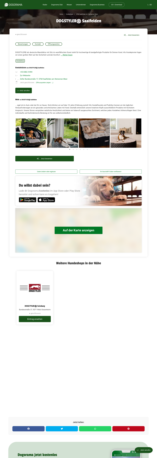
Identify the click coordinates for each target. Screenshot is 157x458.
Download (116, 5)
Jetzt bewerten (131, 35)
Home (61, 14)
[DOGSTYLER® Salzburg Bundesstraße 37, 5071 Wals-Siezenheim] (34, 297)
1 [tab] (70, 149)
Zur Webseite (25, 75)
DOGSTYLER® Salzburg (35, 306)
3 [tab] (77, 149)
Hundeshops (69, 14)
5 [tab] (84, 149)
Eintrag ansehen (34, 319)
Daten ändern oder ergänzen (46, 171)
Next (143, 133)
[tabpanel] (31, 133)
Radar (45, 5)
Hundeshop (20, 61)
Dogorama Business (97, 5)
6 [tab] (87, 149)
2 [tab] (73, 149)
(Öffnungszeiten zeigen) (44, 82)
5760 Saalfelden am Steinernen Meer (87, 14)
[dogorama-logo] (13, 4)
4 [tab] (80, 149)
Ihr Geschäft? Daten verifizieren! (110, 171)
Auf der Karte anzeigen (78, 230)
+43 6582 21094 (26, 72)
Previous (13, 133)
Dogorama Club (57, 5)
